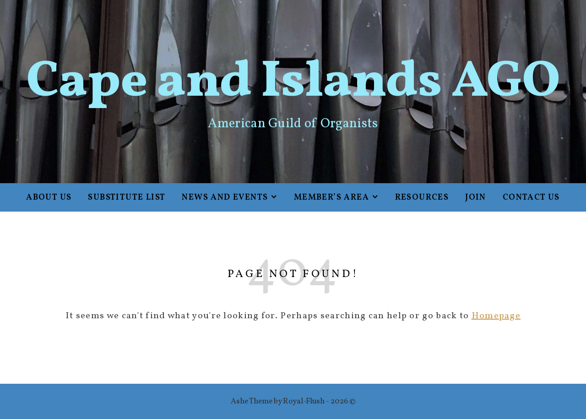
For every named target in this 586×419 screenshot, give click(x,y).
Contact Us (531, 197)
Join (475, 197)
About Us (48, 197)
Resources (422, 197)
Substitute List (126, 197)
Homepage (496, 316)
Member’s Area (331, 197)
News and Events (225, 197)
